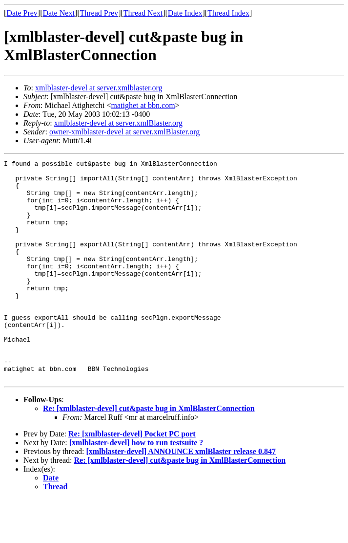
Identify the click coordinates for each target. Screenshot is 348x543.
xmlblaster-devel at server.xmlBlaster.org (118, 123)
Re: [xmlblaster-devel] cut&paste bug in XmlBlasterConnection (149, 452)
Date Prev (22, 13)
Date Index (185, 13)
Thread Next (143, 13)
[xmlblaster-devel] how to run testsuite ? (136, 486)
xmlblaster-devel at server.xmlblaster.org (99, 88)
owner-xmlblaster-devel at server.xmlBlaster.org (124, 132)
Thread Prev (99, 13)
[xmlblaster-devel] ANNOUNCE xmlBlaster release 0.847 (181, 495)
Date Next (59, 13)
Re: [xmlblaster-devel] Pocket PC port (132, 478)
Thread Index (228, 13)
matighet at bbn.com (143, 105)
